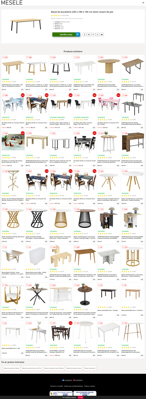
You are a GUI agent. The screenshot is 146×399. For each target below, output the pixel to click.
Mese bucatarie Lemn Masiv (54, 368)
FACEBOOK (67, 380)
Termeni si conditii (56, 386)
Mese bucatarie (90, 368)
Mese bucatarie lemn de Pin (31, 368)
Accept (80, 397)
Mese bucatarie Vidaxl (11, 368)
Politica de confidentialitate (73, 386)
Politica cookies (89, 386)
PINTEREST (78, 380)
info (22, 89)
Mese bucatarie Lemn (74, 368)
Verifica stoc (70, 34)
